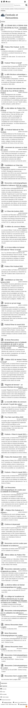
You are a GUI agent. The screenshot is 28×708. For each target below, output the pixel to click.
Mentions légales (4, 697)
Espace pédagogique (23, 704)
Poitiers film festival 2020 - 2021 (16, 457)
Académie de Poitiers (7, 702)
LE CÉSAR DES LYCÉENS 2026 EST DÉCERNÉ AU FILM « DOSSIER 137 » (14, 27)
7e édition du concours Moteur (15, 226)
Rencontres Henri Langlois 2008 (16, 676)
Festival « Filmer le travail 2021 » (16, 434)
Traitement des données (5, 699)
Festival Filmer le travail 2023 (15, 324)
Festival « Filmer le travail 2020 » (16, 472)
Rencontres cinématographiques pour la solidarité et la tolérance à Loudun (14, 613)
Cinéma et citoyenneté (12, 524)
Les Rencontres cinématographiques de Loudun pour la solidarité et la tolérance (13, 490)
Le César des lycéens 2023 (14, 211)
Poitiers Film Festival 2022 (14, 266)
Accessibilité (3, 694)
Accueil (2, 8)
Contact (2, 691)
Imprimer (4, 686)
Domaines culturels (9, 8)
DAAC (8, 1)
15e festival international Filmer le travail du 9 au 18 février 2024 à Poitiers (13, 91)
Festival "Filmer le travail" (13, 63)
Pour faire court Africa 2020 (14, 417)
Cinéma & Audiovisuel (19, 8)
